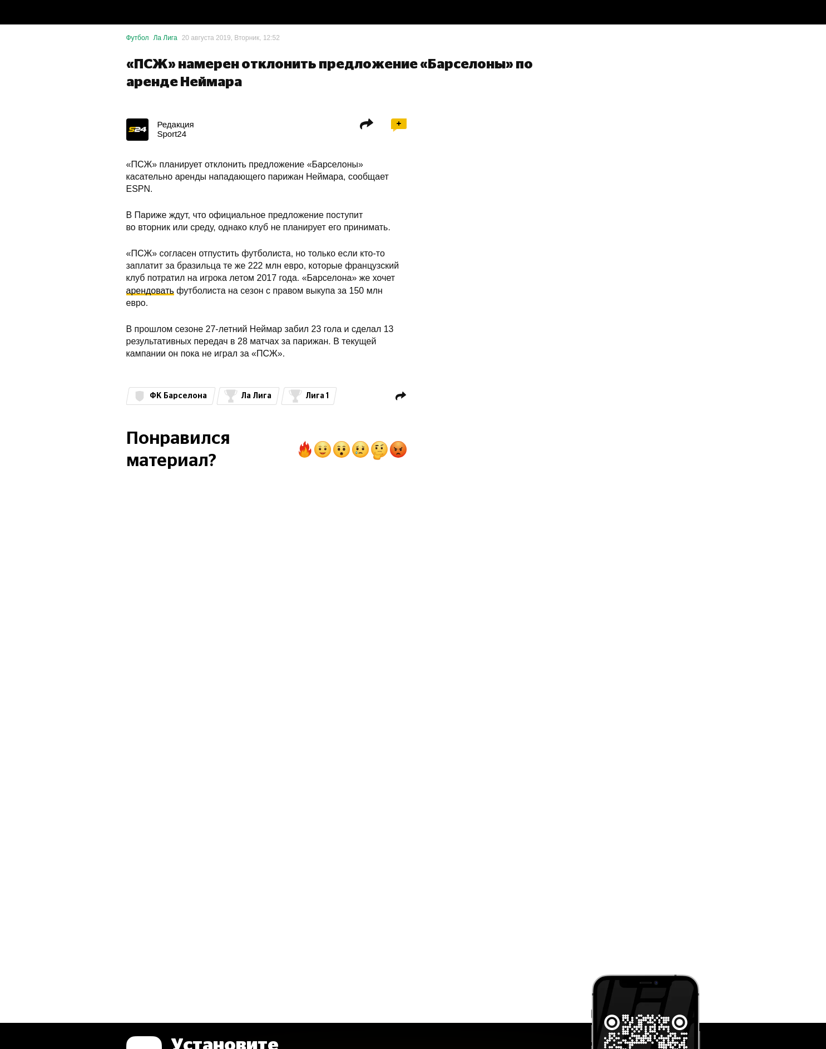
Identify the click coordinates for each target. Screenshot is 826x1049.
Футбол (137, 38)
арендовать (150, 290)
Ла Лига (165, 38)
